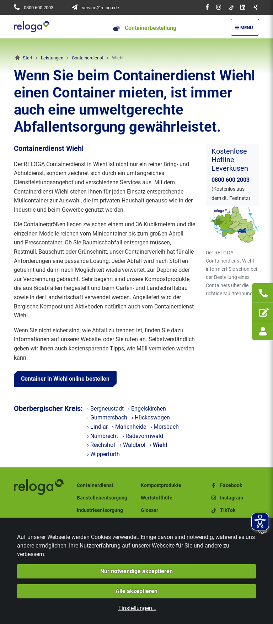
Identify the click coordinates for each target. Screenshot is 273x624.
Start (27, 57)
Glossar (149, 510)
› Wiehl (158, 444)
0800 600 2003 (38, 7)
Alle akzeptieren (136, 591)
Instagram (226, 498)
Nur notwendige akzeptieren (136, 571)
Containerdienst (87, 57)
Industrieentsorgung (100, 510)
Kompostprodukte (161, 485)
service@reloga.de (100, 7)
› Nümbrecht (102, 436)
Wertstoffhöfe (156, 498)
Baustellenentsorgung (102, 498)
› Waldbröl (132, 444)
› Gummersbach (107, 417)
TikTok (222, 510)
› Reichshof (101, 444)
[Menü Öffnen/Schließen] (245, 27)
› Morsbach (164, 426)
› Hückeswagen (151, 417)
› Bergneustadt (105, 408)
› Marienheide (129, 426)
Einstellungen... (137, 608)
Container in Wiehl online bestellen (65, 378)
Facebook (226, 485)
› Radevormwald (142, 436)
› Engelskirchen (147, 408)
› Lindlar (97, 426)
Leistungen (52, 57)
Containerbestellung (144, 28)
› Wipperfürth (103, 454)
